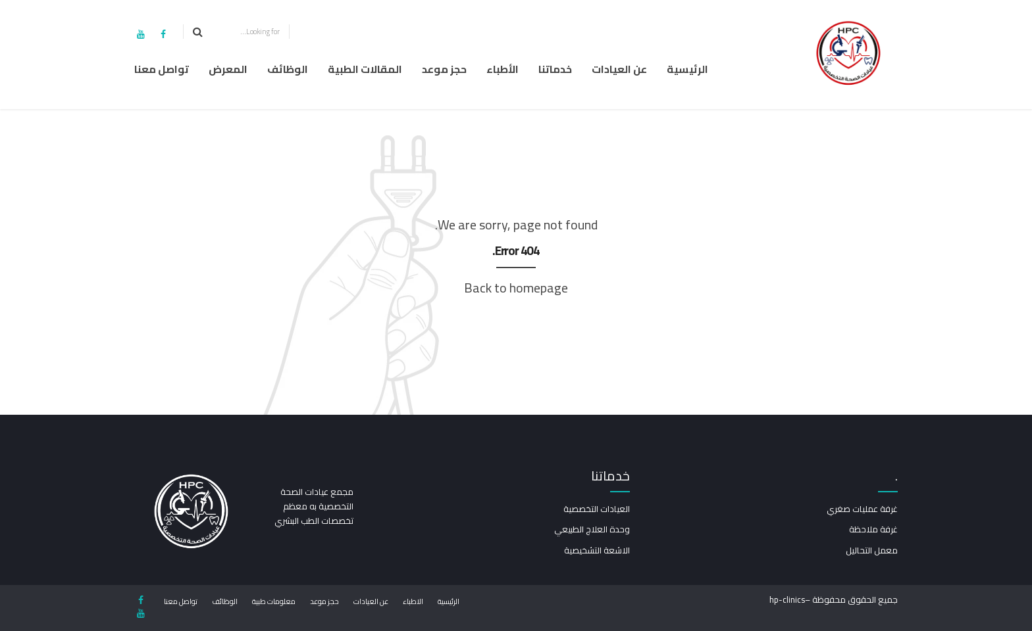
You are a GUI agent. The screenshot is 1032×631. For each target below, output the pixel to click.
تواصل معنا (161, 69)
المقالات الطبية (365, 69)
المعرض (228, 69)
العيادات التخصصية (596, 509)
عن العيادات (619, 69)
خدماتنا (555, 69)
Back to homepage (516, 287)
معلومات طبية (274, 601)
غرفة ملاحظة (873, 529)
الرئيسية (687, 69)
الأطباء (502, 69)
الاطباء (413, 601)
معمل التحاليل (872, 550)
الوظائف (287, 69)
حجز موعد (444, 69)
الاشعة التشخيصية (597, 550)
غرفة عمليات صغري (862, 509)
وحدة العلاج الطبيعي (592, 529)
